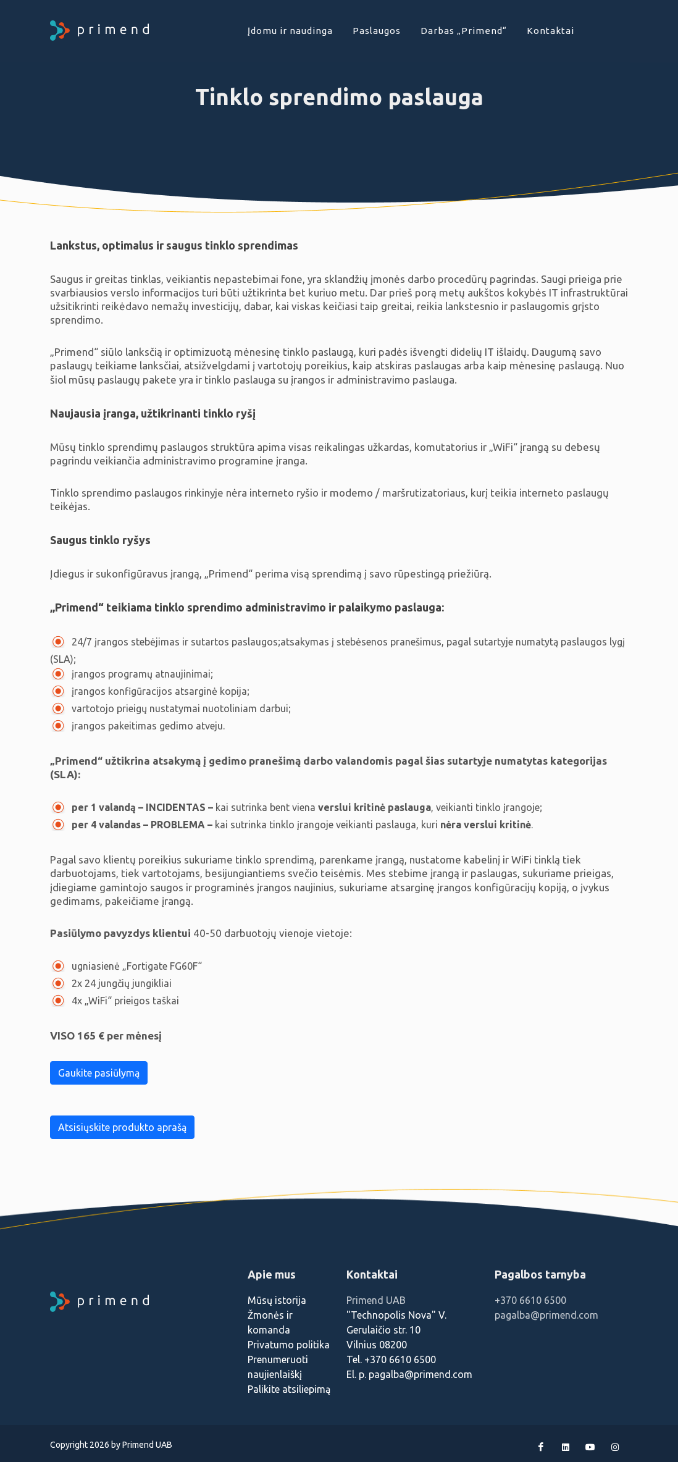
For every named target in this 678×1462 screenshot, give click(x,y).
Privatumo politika (289, 1344)
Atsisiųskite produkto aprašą (122, 1127)
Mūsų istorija (277, 1300)
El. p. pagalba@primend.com (409, 1374)
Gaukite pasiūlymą (99, 1072)
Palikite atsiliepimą (289, 1389)
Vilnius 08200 (376, 1344)
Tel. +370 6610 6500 (391, 1359)
